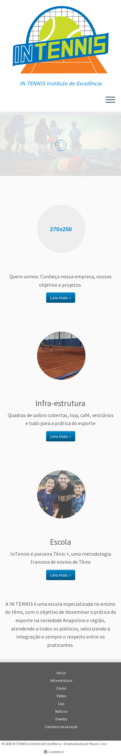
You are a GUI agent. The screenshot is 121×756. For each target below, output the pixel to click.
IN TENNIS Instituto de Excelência (36, 744)
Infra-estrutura (61, 680)
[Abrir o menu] (110, 100)
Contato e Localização (61, 727)
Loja (61, 703)
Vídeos (61, 696)
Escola (61, 688)
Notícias (61, 711)
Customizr (56, 752)
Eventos (61, 719)
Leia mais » (60, 297)
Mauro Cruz (98, 744)
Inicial (61, 673)
